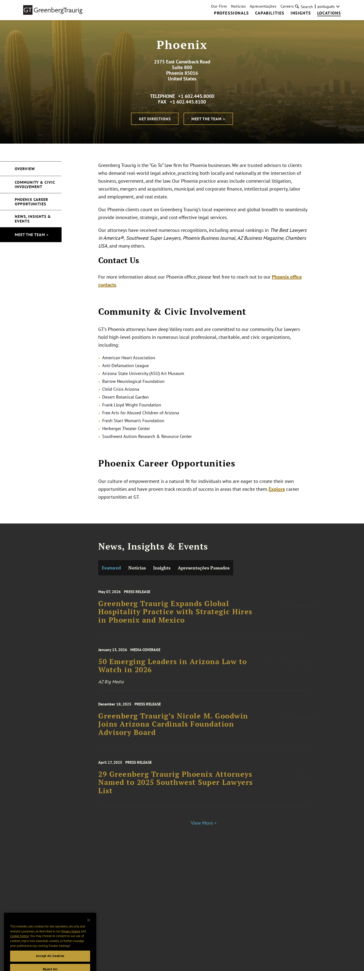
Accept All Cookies (50, 962)
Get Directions (155, 118)
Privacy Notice (70, 937)
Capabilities (269, 13)
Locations (329, 13)
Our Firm (219, 6)
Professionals (231, 13)
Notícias (238, 6)
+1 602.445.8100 (188, 102)
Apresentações (263, 6)
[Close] (88, 926)
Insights (301, 13)
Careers (287, 6)
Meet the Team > (208, 118)
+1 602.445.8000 (196, 96)
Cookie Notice (19, 942)
